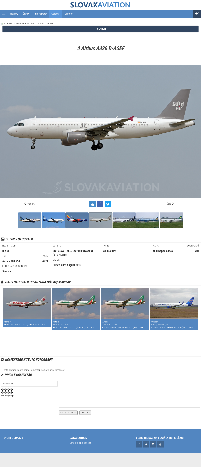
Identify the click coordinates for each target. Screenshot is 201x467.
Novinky (14, 13)
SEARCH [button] (100, 28)
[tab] (100, 29)
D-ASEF (6, 251)
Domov (8, 23)
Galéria (55, 13)
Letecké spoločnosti (80, 442)
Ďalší (169, 203)
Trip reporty (40, 13)
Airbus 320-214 (11, 261)
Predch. (31, 203)
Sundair (6, 271)
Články (26, 13)
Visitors (69, 13)
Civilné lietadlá (21, 23)
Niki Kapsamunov (163, 251)
